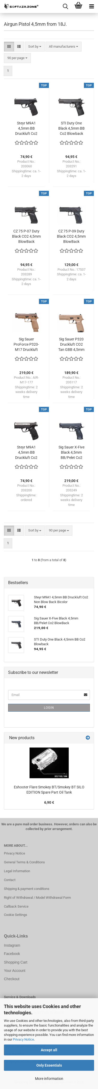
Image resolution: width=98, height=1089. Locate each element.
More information (49, 1079)
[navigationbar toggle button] (91, 6)
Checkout (11, 979)
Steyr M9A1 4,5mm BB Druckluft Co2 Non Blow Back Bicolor (26, 452)
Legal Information (17, 871)
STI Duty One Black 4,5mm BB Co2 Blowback (71, 128)
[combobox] (35, 47)
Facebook (12, 954)
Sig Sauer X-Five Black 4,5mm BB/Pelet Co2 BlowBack (71, 452)
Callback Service (16, 906)
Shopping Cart (15, 962)
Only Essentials (49, 1065)
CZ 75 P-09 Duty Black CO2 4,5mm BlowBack (71, 236)
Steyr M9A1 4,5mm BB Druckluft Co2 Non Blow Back (26, 128)
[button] (9, 47)
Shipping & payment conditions (26, 889)
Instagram (12, 945)
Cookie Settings (15, 915)
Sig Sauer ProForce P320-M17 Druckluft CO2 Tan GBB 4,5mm (26, 344)
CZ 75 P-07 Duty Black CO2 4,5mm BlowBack (26, 236)
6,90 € (49, 802)
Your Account (14, 970)
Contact (9, 880)
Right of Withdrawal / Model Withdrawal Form (37, 898)
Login (49, 708)
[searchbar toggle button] (65, 6)
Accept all (49, 1050)
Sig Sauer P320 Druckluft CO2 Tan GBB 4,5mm (71, 344)
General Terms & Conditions (24, 862)
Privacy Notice (23, 1039)
